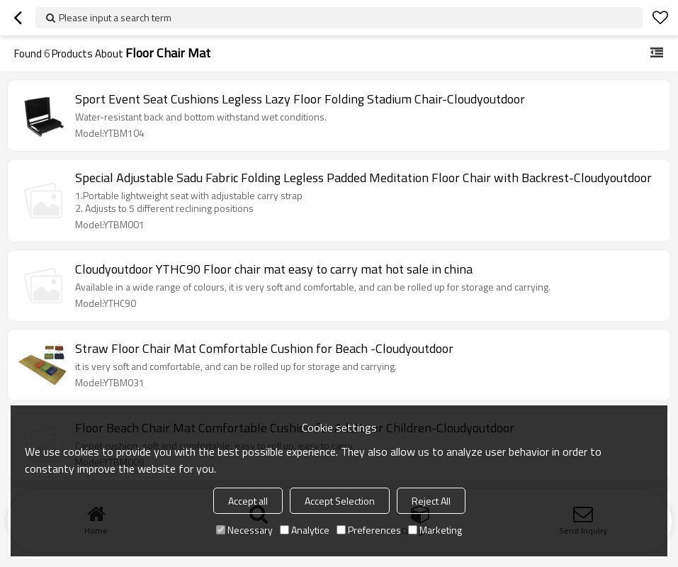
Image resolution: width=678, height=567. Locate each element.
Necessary (244, 529)
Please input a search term (115, 17)
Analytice (304, 529)
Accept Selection (340, 500)
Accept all (248, 500)
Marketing (435, 529)
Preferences (369, 529)
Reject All (431, 500)
